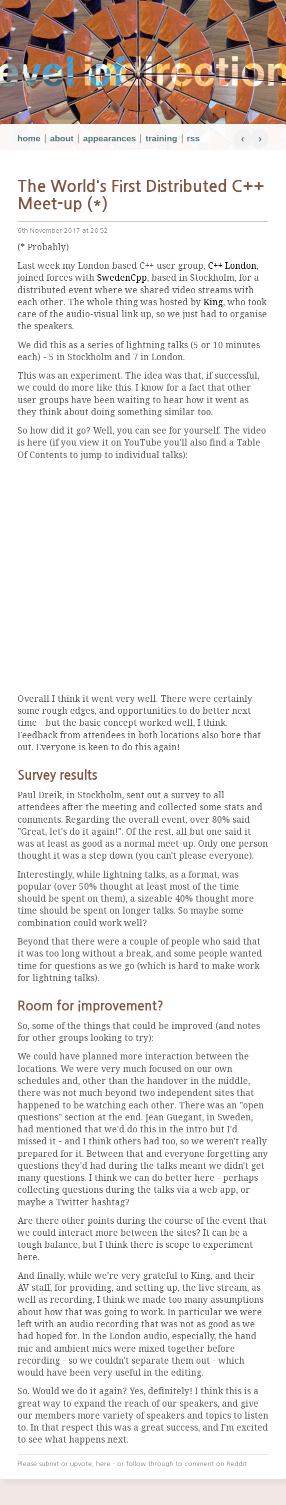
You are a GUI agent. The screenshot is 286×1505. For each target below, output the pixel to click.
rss (193, 138)
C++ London (232, 266)
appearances (109, 138)
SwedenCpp (122, 278)
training (162, 138)
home (29, 138)
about (62, 138)
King (213, 302)
